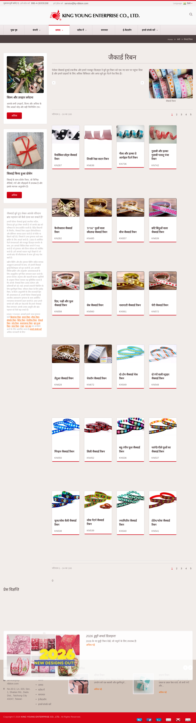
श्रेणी (178, 39)
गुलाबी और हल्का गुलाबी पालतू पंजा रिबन (160, 155)
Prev (185, 667)
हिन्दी (186, 3)
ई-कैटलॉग (127, 30)
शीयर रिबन (35, 317)
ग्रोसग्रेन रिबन (11, 320)
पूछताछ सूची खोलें (9, 3)
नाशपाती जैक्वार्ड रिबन (130, 305)
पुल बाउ (28, 326)
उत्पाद (59, 30)
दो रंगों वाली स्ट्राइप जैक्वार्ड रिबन (160, 376)
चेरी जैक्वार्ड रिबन (159, 305)
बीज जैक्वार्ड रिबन (127, 232)
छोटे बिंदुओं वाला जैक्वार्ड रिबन (159, 230)
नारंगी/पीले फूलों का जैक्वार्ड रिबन (161, 449)
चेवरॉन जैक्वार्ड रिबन (96, 378)
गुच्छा (22, 326)
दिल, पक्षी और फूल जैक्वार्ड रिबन (63, 303)
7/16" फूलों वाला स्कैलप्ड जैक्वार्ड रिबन (97, 230)
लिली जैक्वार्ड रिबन (96, 451)
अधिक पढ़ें (98, 689)
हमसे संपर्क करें (149, 30)
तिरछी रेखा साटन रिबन (98, 159)
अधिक (14, 115)
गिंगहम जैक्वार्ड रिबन (64, 451)
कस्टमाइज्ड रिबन (26, 323)
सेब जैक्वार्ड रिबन (95, 305)
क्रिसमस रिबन (15, 317)
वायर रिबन (15, 326)
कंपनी (36, 30)
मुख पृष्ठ (14, 30)
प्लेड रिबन (15, 323)
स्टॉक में (81, 30)
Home (170, 39)
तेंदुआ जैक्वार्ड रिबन (63, 378)
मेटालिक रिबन (31, 320)
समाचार (104, 30)
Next (190, 667)
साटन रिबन (26, 317)
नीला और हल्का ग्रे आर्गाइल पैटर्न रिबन (128, 155)
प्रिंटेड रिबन (21, 320)
